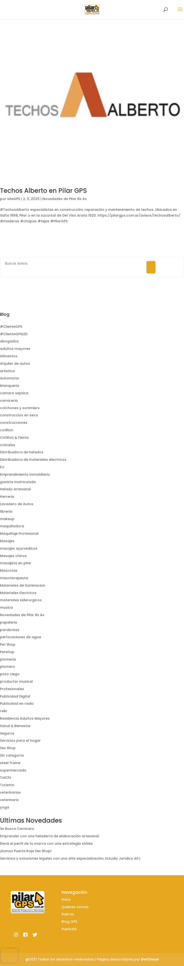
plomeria (8, 659)
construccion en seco (19, 415)
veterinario (9, 799)
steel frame (10, 762)
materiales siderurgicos (21, 600)
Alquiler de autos (15, 363)
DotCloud (150, 959)
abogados (9, 341)
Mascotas (8, 570)
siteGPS (13, 198)
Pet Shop (7, 644)
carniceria (9, 400)
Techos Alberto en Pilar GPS (43, 190)
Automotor (9, 378)
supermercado (13, 770)
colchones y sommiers (20, 408)
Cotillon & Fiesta (14, 437)
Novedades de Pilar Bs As (64, 198)
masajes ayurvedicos (18, 548)
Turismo (7, 785)
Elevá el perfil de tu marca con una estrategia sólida (46, 843)
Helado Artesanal (15, 489)
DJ (2, 467)
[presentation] (9, 955)
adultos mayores (15, 348)
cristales (7, 445)
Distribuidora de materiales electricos (33, 459)
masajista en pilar (15, 563)
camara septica (14, 393)
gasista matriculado (18, 482)
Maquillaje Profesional (19, 533)
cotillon (6, 430)
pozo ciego (10, 674)
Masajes (7, 541)
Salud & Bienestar (15, 725)
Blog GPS (69, 921)
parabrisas (9, 629)
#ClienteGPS (11, 326)
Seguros (7, 733)
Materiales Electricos (18, 592)
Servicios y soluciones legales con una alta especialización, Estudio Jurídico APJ (70, 858)
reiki (3, 711)
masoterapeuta (14, 578)
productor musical (16, 681)
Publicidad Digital (15, 696)
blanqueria (9, 385)
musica (6, 607)
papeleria (8, 622)
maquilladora (12, 526)
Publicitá (69, 929)
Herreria (7, 496)
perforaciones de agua (20, 637)
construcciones (13, 422)
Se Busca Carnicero (17, 828)
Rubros (68, 914)
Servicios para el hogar (20, 740)
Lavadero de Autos (16, 504)
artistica (7, 371)
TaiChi (5, 777)
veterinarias (10, 792)
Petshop (7, 652)
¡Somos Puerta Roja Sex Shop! (26, 851)
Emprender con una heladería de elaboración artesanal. (50, 836)
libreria (6, 511)
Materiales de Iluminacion (22, 585)
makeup (7, 518)
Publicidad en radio (17, 703)
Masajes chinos (13, 555)
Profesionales (12, 689)
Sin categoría (12, 755)
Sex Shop (8, 748)
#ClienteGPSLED (14, 334)
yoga (4, 807)
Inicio (66, 899)
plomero (7, 666)
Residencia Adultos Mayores (25, 718)
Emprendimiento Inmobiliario (25, 474)
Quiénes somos (75, 907)
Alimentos (8, 356)
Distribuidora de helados (21, 452)
